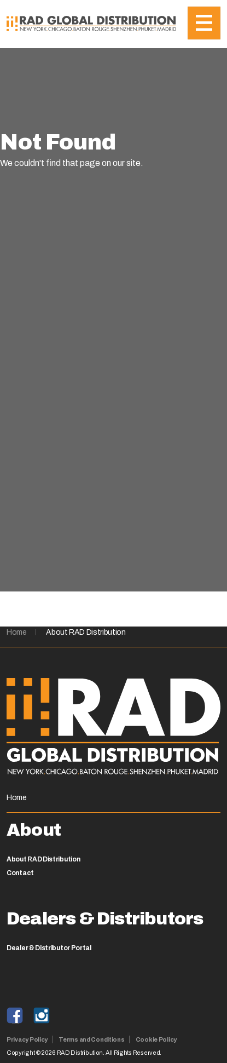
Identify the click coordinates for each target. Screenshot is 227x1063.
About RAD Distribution (85, 632)
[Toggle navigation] (204, 23)
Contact (20, 873)
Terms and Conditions (92, 1039)
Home (17, 632)
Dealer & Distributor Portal (49, 948)
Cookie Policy (156, 1039)
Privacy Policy (27, 1039)
